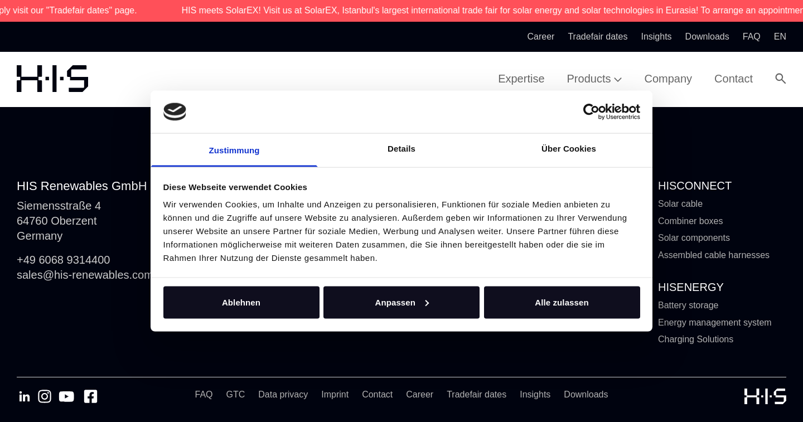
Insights (535, 394)
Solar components (694, 237)
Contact (377, 394)
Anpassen (402, 302)
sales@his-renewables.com (85, 275)
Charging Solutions (695, 339)
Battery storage (688, 305)
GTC (235, 394)
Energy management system (715, 322)
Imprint (335, 394)
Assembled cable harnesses (714, 255)
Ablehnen (241, 302)
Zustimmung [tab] (234, 150)
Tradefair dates (476, 394)
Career (419, 394)
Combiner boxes (690, 221)
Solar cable (680, 203)
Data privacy (283, 394)
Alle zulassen (561, 302)
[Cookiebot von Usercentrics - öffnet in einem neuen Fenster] (591, 111)
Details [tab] (401, 148)
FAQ (204, 394)
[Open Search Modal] (780, 78)
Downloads (586, 394)
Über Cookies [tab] (568, 148)
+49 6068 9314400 (63, 260)
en (780, 36)
